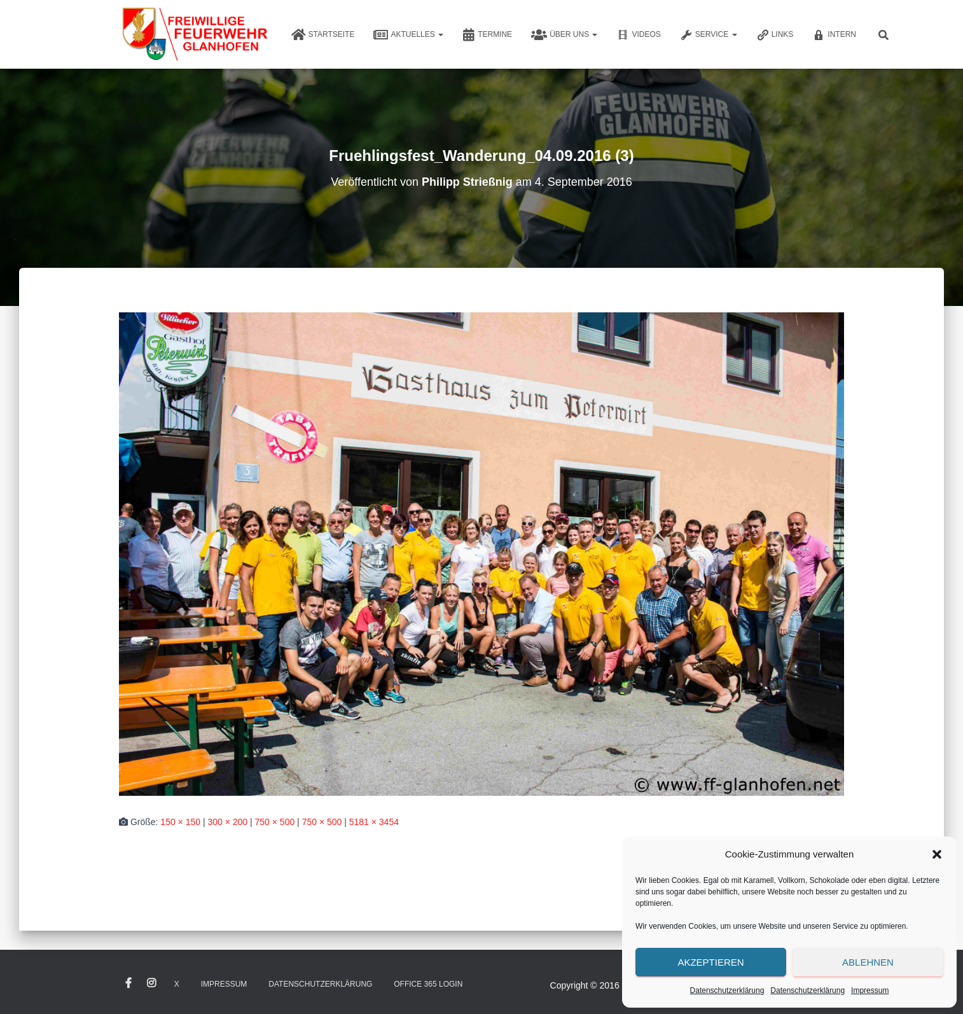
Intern (834, 35)
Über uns (564, 35)
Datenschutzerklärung (727, 990)
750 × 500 (275, 822)
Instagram (151, 983)
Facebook (128, 983)
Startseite (323, 35)
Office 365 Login (428, 984)
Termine (487, 35)
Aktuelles (408, 35)
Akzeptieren (710, 962)
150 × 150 (180, 822)
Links (775, 35)
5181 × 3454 (374, 822)
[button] (937, 854)
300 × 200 (227, 822)
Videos (638, 35)
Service (708, 35)
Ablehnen (868, 962)
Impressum (870, 990)
